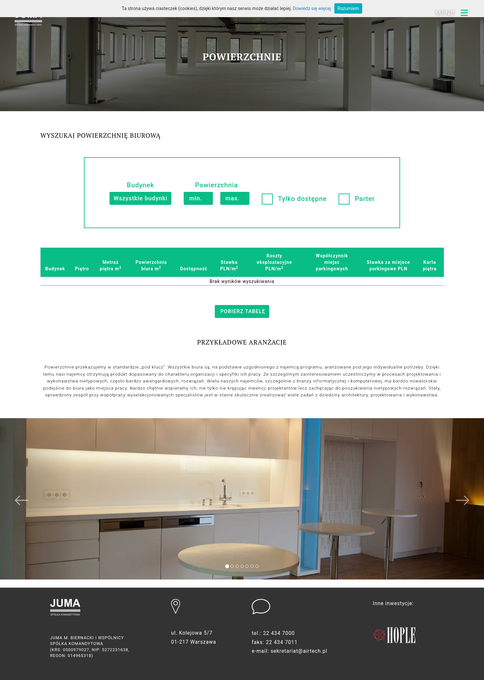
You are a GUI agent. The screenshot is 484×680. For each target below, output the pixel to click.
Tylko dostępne (302, 199)
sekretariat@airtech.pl (300, 652)
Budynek (140, 185)
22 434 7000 (279, 633)
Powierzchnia (216, 185)
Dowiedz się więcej (312, 8)
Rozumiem (348, 8)
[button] (36, 507)
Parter (365, 199)
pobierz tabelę (242, 311)
